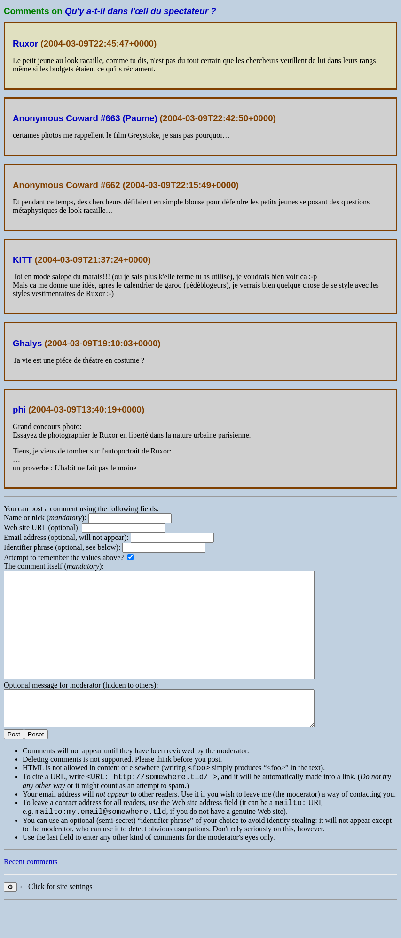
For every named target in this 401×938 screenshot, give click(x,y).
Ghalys (27, 343)
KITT (22, 260)
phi (19, 409)
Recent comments (30, 895)
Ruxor (25, 43)
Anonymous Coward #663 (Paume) (85, 118)
